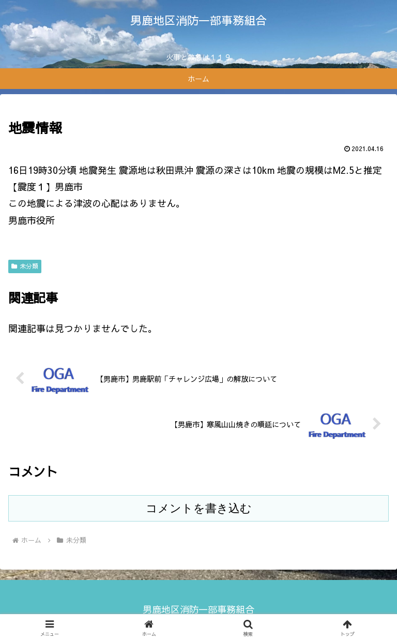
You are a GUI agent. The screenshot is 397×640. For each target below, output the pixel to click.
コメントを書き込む (199, 508)
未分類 (24, 266)
